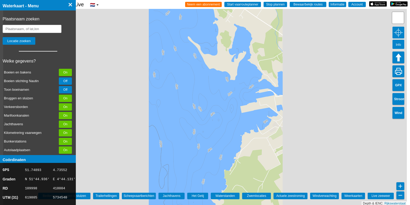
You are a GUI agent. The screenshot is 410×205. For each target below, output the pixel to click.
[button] (398, 18)
